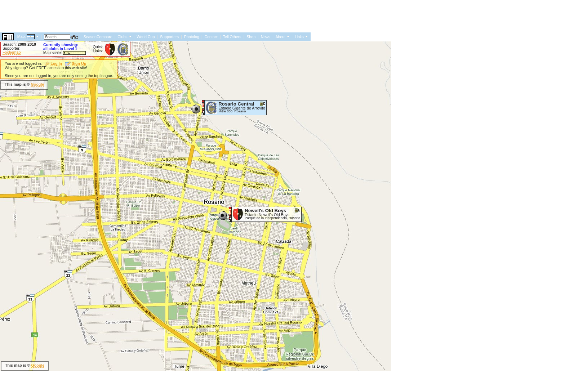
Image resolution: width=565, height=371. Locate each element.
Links (299, 37)
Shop (250, 37)
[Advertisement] (131, 16)
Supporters (169, 37)
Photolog (191, 37)
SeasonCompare (98, 37)
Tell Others (232, 37)
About (280, 37)
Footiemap (12, 52)
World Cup (146, 37)
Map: (21, 36)
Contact (211, 37)
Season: (19, 44)
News (266, 37)
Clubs (122, 37)
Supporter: (12, 48)
